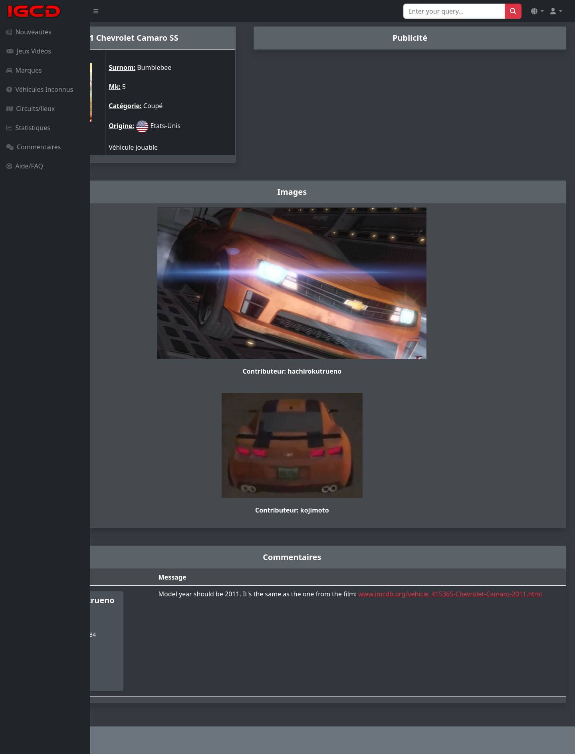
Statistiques (28, 127)
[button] (537, 11)
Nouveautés (29, 32)
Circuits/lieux (30, 108)
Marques (24, 70)
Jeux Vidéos (28, 51)
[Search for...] (454, 11)
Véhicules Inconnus (39, 89)
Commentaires (33, 146)
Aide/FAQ (24, 166)
